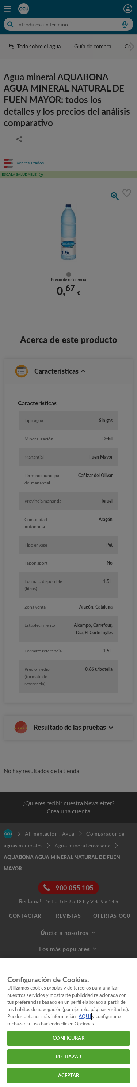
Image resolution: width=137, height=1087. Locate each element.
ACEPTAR (68, 1075)
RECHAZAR (68, 1057)
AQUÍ (85, 1016)
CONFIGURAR (68, 1038)
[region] (68, 1022)
